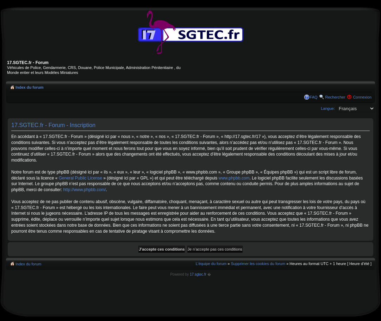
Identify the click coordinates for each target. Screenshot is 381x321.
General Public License (80, 178)
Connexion (362, 97)
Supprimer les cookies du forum (258, 264)
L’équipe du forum (211, 264)
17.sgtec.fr (198, 274)
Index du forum (29, 87)
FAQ (314, 97)
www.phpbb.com (234, 178)
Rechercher (335, 97)
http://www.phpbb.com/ (84, 189)
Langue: (328, 108)
